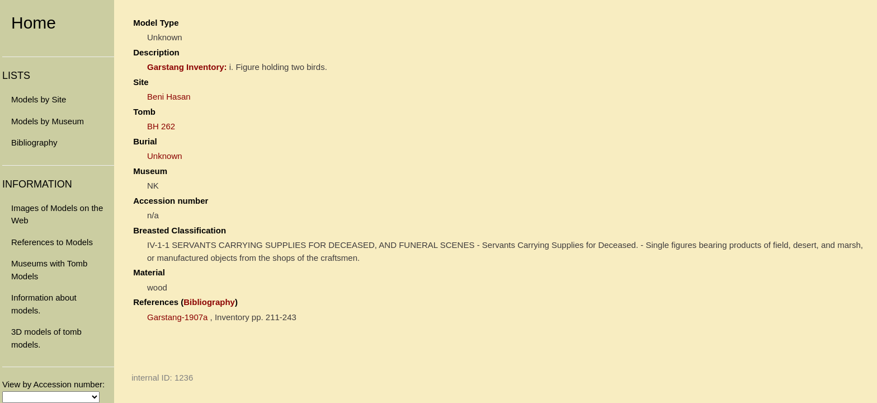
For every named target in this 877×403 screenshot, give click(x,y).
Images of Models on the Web (57, 214)
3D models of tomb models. (46, 338)
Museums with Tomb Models (49, 270)
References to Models (52, 242)
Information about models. (44, 304)
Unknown (164, 156)
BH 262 (161, 126)
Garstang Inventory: (187, 67)
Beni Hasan (169, 96)
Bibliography (34, 142)
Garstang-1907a (177, 317)
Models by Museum (47, 121)
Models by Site (38, 99)
